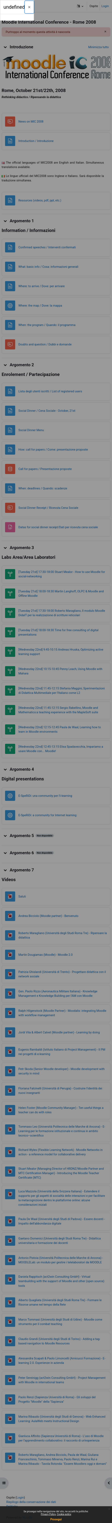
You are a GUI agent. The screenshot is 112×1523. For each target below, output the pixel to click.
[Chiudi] (29, 7)
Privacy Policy (48, 1514)
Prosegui (56, 1519)
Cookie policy (64, 1514)
